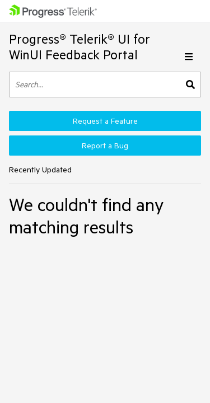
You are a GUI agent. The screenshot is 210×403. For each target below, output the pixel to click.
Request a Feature (105, 121)
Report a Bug (105, 145)
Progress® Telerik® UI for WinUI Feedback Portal (79, 47)
